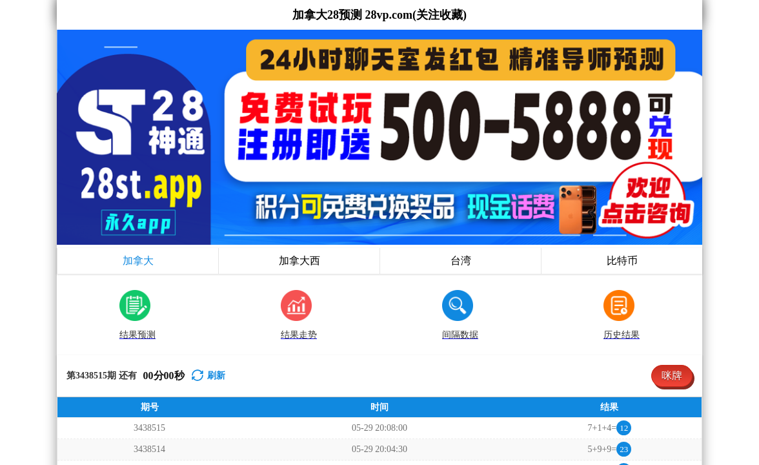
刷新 (216, 160)
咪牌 (672, 160)
